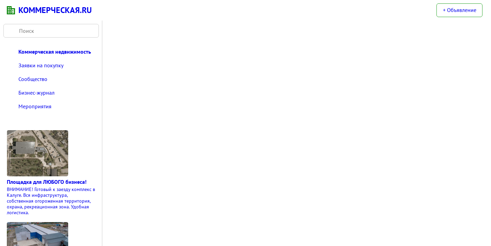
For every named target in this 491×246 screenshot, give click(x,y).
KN (11, 10)
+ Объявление (459, 9)
